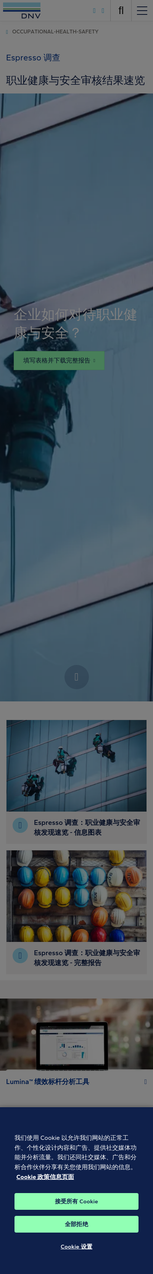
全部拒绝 (76, 1236)
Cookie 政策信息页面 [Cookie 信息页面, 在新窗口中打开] (45, 1188)
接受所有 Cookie (76, 1213)
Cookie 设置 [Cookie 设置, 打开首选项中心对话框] (76, 1258)
